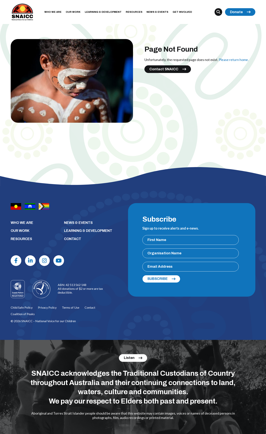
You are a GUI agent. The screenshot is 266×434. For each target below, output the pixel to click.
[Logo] (41, 289)
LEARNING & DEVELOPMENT (103, 12)
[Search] (218, 12)
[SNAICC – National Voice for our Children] (22, 12)
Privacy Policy (47, 307)
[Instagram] (44, 260)
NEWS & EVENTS (157, 12)
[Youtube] (58, 260)
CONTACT (72, 239)
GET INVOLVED (182, 12)
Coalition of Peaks (23, 314)
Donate (236, 12)
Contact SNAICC (163, 69)
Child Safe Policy (22, 307)
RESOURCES (134, 12)
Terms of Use (70, 307)
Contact (90, 307)
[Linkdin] (30, 260)
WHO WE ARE (53, 12)
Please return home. (234, 60)
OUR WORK (73, 12)
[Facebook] (16, 260)
